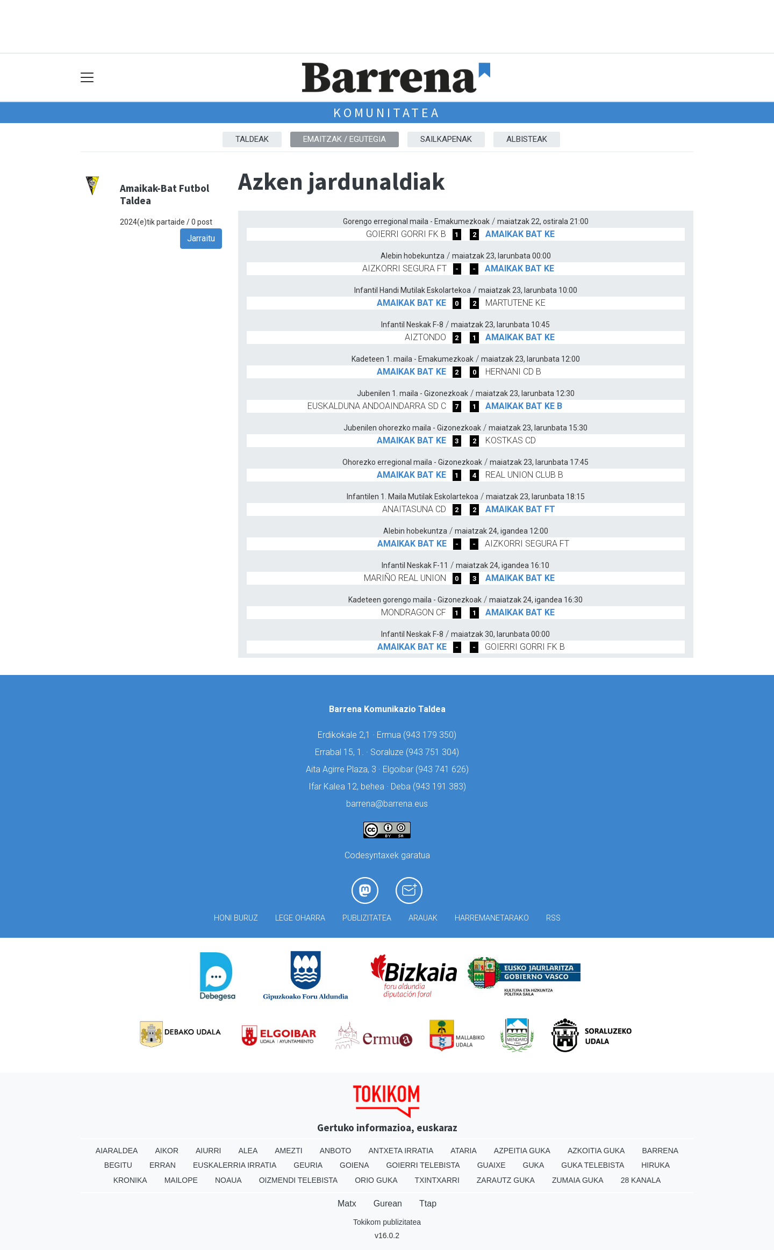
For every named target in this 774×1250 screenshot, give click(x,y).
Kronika (130, 1180)
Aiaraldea (117, 1150)
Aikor (166, 1150)
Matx (347, 1203)
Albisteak (526, 139)
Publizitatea (366, 918)
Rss (553, 918)
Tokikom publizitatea (387, 1222)
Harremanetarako (492, 918)
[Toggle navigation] (87, 77)
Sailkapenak (446, 139)
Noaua (228, 1180)
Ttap (427, 1203)
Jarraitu (201, 238)
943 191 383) (440, 786)
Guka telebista (592, 1165)
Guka (533, 1165)
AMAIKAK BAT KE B (523, 406)
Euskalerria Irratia (234, 1165)
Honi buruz (236, 918)
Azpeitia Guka (522, 1150)
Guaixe (491, 1165)
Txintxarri (437, 1180)
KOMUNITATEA (387, 112)
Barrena (660, 1150)
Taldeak (252, 139)
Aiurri (208, 1150)
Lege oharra (300, 918)
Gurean (388, 1203)
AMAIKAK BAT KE (520, 234)
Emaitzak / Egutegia (344, 139)
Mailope (181, 1180)
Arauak (423, 918)
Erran (162, 1165)
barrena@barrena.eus (387, 804)
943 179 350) (431, 735)
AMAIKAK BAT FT (520, 509)
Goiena (354, 1165)
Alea (247, 1150)
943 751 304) (433, 752)
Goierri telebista (423, 1165)
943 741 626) (443, 769)
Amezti (288, 1150)
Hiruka (655, 1165)
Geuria (307, 1165)
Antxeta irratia (401, 1150)
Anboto (336, 1150)
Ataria (463, 1150)
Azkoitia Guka (596, 1150)
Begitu (118, 1165)
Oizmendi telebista (298, 1180)
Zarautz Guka (506, 1180)
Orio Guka (376, 1180)
